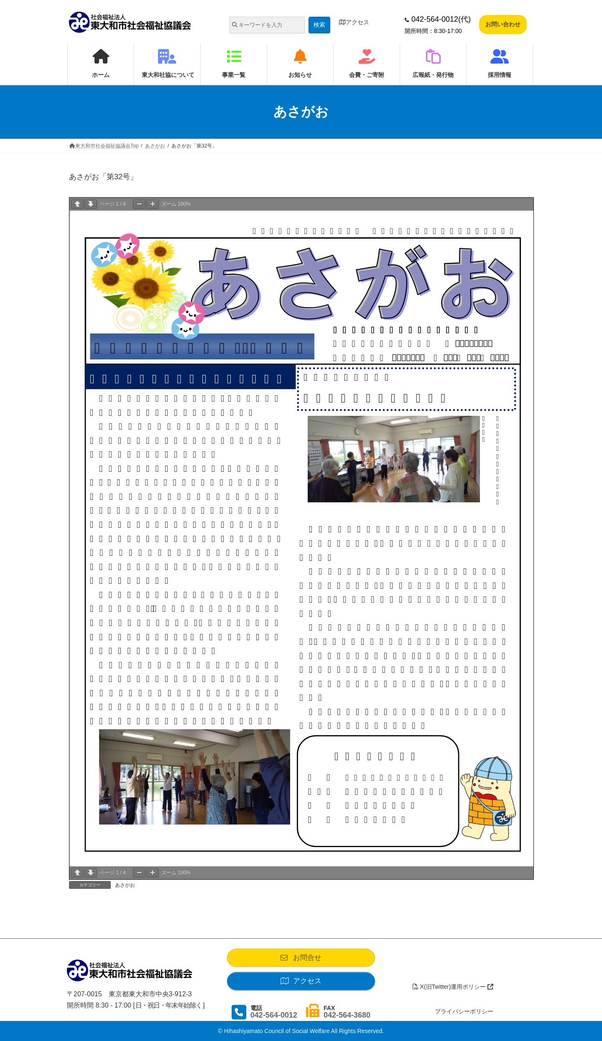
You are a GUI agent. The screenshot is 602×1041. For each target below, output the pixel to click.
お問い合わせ (502, 24)
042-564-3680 (347, 1015)
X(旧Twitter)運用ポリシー (453, 986)
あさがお (125, 885)
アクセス (354, 22)
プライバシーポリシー (464, 1011)
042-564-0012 (273, 1015)
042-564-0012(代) (438, 19)
